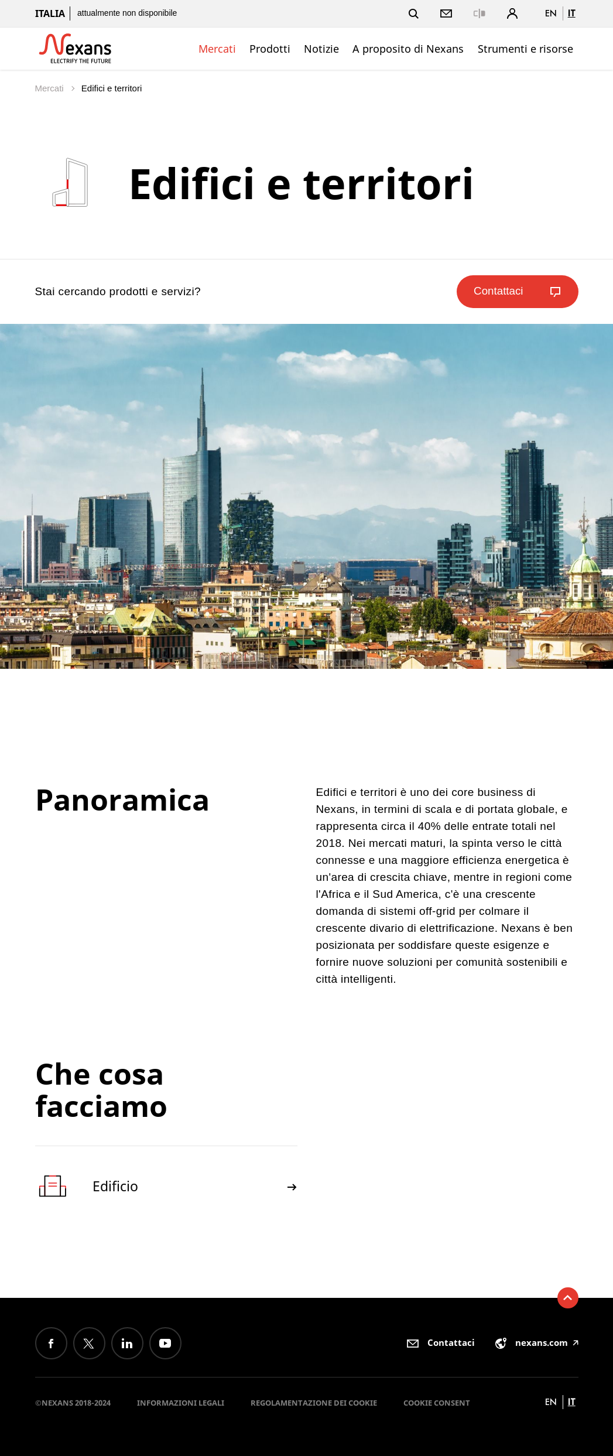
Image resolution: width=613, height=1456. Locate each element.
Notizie (321, 48)
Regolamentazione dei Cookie (314, 1402)
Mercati (217, 48)
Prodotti (269, 48)
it (572, 13)
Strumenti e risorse (525, 48)
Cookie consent (436, 1402)
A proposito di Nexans (408, 48)
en (551, 13)
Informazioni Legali (180, 1402)
